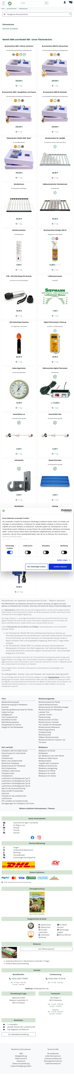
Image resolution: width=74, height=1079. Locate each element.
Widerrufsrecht (21, 1058)
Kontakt (10, 828)
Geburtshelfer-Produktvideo (12, 791)
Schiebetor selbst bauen (11, 771)
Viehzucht (5, 793)
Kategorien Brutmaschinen (37, 14)
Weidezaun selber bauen (48, 758)
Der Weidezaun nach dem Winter (51, 756)
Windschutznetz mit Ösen (48, 720)
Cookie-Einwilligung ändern (20, 1066)
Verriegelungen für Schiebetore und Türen (18, 803)
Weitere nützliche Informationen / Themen (37, 808)
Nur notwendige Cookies (36, 567)
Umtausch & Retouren (53, 1058)
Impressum (6, 539)
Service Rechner (65, 935)
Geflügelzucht (7, 715)
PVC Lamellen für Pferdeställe (50, 725)
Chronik (10, 830)
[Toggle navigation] (4, 3)
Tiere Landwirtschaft (9, 717)
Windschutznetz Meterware (49, 727)
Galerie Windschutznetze (48, 704)
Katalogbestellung (37, 889)
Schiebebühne (7, 776)
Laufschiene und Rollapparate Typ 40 (16, 783)
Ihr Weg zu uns (13, 825)
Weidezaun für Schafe (47, 773)
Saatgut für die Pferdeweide (12, 727)
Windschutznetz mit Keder (49, 722)
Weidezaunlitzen (45, 761)
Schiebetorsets (7, 758)
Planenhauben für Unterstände (14, 753)
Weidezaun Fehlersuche (48, 766)
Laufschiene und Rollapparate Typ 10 (16, 778)
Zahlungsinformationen (53, 1061)
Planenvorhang (44, 717)
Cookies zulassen (60, 567)
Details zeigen (62, 560)
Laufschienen (7, 798)
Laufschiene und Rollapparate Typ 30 (16, 781)
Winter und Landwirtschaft (12, 761)
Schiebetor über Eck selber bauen (15, 751)
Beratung (11, 852)
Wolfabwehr (43, 753)
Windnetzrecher (45, 735)
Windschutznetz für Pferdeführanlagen (54, 707)
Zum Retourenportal (46, 949)
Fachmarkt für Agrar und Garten (20, 823)
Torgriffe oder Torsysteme (49, 763)
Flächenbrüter (8, 24)
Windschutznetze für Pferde (49, 702)
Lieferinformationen (53, 1056)
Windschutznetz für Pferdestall (50, 709)
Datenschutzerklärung (22, 539)
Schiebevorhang (45, 732)
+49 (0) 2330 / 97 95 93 (55, 978)
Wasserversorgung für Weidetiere (15, 704)
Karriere (11, 833)
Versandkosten (13, 855)
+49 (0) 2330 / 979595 (18, 978)
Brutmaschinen (53, 677)
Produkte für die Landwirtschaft (14, 796)
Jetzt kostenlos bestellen (37, 914)
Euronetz (5, 707)
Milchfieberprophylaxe (10, 722)
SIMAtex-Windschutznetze (49, 737)
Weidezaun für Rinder (47, 751)
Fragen (10, 847)
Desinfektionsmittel (9, 720)
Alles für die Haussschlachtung (13, 788)
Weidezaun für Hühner (47, 776)
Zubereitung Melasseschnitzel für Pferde (17, 709)
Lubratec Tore (44, 712)
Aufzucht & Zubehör (10, 29)
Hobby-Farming (7, 712)
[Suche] (32, 2)
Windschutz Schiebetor (10, 763)
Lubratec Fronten (45, 715)
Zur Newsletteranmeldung (18, 1034)
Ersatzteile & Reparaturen (17, 850)
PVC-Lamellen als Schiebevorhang (15, 801)
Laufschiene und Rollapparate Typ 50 (16, 786)
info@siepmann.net (41, 988)
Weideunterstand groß (10, 702)
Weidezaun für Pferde (47, 771)
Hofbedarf (5, 756)
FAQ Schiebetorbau (9, 768)
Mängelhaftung (21, 1056)
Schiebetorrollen (8, 773)
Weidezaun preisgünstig (48, 768)
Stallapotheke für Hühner (11, 725)
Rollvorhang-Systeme (47, 730)
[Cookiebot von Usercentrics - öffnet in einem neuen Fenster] (62, 510)
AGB (21, 1053)
